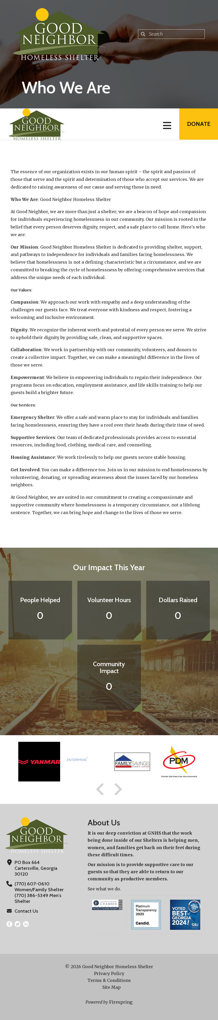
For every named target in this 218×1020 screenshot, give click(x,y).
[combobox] (171, 34)
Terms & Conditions (109, 980)
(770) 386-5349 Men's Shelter (38, 898)
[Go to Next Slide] (118, 789)
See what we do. (104, 888)
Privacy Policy (109, 973)
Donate (198, 124)
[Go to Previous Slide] (100, 789)
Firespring (120, 1002)
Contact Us (26, 911)
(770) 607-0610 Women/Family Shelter (39, 887)
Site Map (111, 987)
